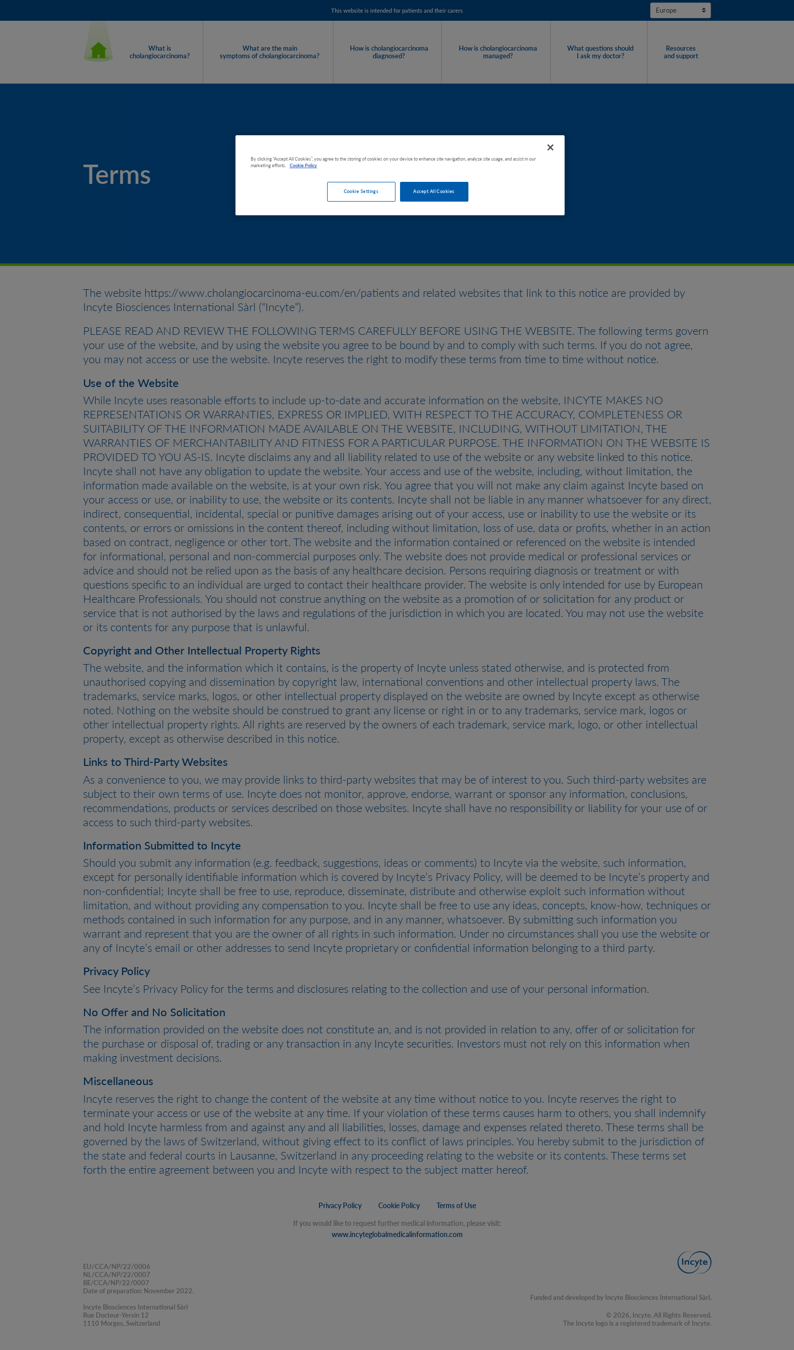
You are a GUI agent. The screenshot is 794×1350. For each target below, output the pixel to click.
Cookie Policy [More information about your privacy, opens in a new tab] (303, 165)
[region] (400, 175)
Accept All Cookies (433, 191)
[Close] (550, 147)
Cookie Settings (361, 191)
